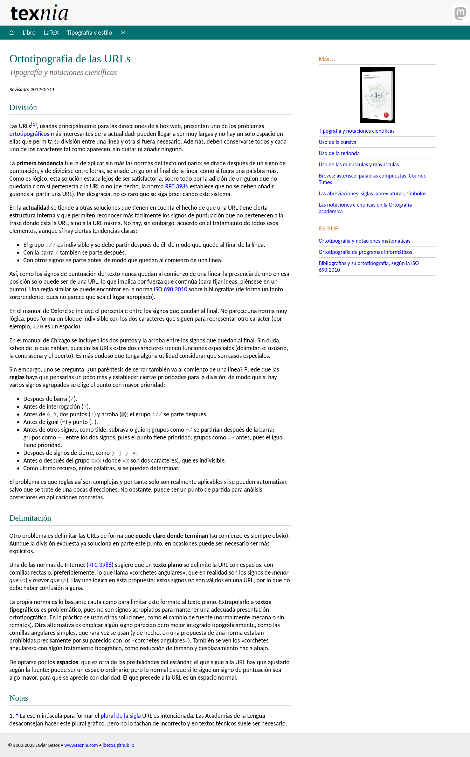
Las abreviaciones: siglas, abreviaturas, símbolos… (374, 193)
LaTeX (51, 32)
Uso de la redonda (339, 153)
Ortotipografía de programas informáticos (365, 252)
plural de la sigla (121, 716)
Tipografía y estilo (89, 32)
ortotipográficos (29, 134)
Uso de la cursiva (337, 142)
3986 (176, 186)
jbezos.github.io (118, 745)
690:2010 (170, 289)
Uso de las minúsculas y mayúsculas (359, 164)
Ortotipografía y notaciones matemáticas (364, 240)
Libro (29, 32)
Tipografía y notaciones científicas (356, 130)
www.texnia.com (81, 745)
